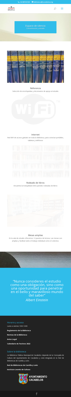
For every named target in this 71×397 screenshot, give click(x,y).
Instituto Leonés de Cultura (18, 369)
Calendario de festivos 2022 (18, 344)
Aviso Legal (12, 339)
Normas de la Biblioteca (17, 335)
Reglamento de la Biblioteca (19, 330)
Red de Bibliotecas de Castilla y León (22, 365)
